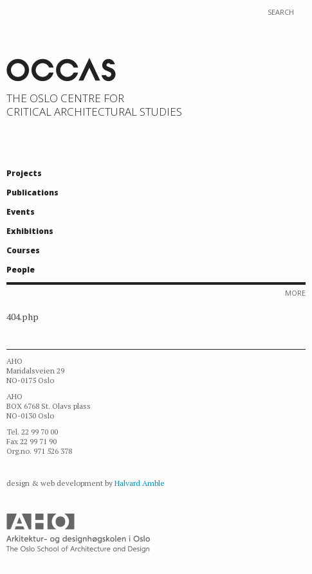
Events (20, 211)
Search (281, 12)
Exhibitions (29, 231)
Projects (24, 173)
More (295, 293)
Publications (32, 192)
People (20, 269)
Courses (23, 250)
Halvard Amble (140, 483)
